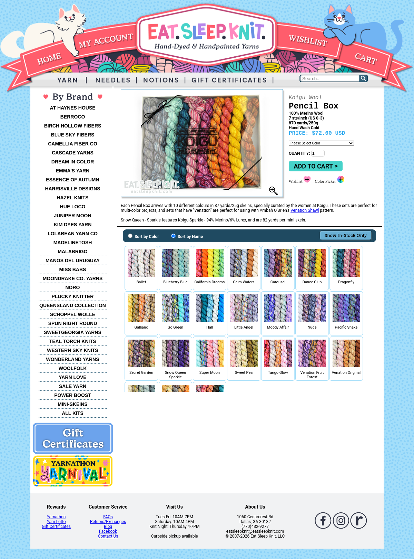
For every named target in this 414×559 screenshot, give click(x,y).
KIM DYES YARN (73, 224)
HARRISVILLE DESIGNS (72, 188)
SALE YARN (72, 386)
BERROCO (72, 117)
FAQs (108, 516)
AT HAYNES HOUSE (72, 108)
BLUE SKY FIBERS (73, 135)
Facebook (108, 531)
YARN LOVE (72, 377)
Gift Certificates (56, 526)
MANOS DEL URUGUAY (73, 260)
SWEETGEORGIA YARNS (72, 332)
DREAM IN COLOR (72, 161)
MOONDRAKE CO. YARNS (72, 278)
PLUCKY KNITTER (73, 296)
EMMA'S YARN (72, 170)
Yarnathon (56, 516)
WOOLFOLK (73, 368)
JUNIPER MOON (72, 215)
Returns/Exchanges (108, 521)
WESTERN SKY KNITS (72, 350)
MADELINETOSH (72, 242)
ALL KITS (72, 413)
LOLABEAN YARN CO (73, 233)
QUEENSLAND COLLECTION (72, 305)
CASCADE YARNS (72, 152)
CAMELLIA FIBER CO (72, 143)
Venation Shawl (304, 210)
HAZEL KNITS (72, 197)
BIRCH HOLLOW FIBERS (72, 126)
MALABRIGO (72, 251)
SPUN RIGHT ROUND (72, 323)
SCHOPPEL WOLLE (72, 314)
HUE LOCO (73, 206)
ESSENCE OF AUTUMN (72, 179)
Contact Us (108, 536)
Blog (108, 526)
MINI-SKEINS (72, 404)
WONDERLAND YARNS (72, 359)
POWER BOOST (72, 395)
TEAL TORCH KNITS (72, 341)
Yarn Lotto (56, 521)
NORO (73, 287)
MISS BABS (72, 269)
